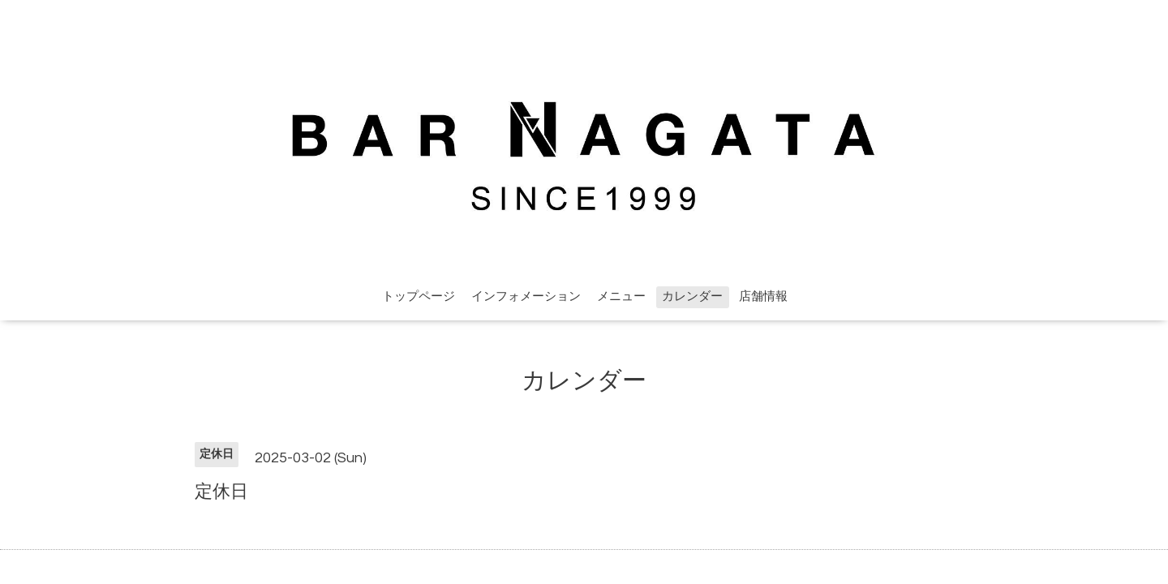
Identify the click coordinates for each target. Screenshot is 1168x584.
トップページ (418, 296)
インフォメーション (526, 296)
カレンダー (692, 296)
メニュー (621, 296)
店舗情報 (763, 296)
